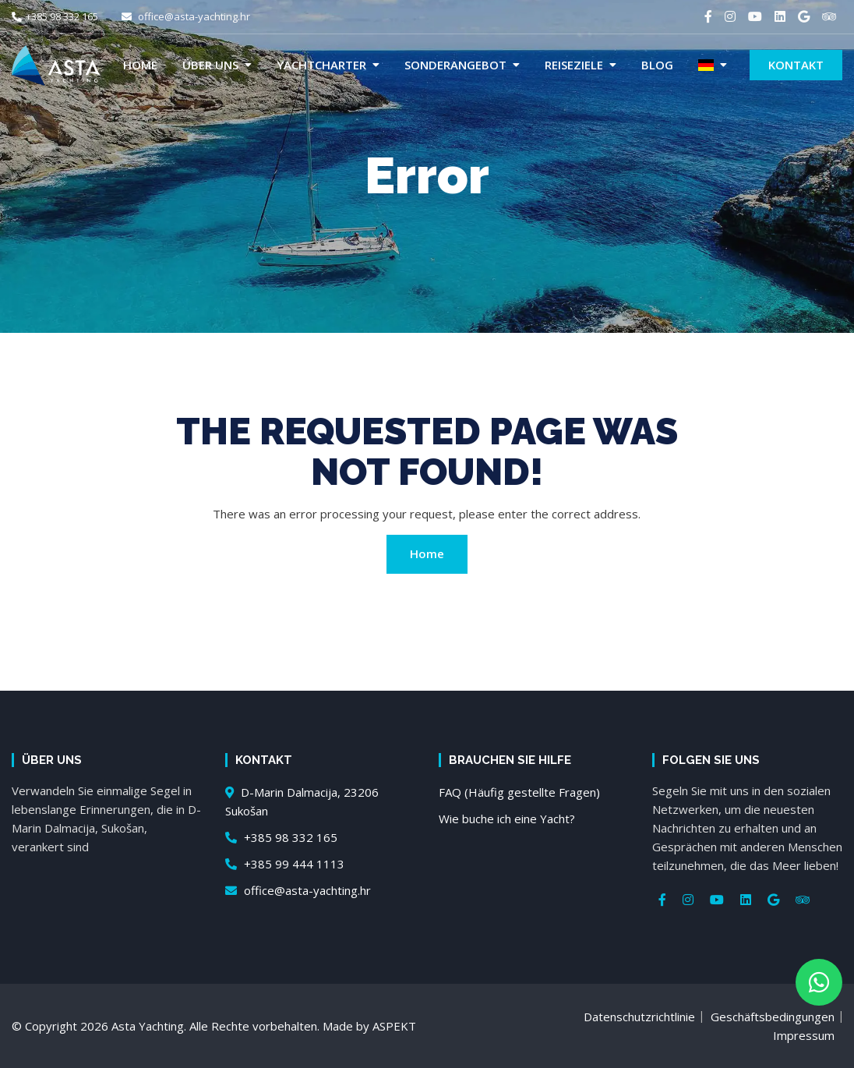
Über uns (210, 64)
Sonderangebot (455, 64)
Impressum (804, 1035)
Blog (657, 64)
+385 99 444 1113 (284, 864)
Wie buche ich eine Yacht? (507, 818)
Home (140, 64)
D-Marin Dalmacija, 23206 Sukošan (302, 801)
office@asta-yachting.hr (186, 16)
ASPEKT (394, 1026)
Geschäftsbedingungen (773, 1016)
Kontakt (796, 64)
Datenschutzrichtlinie (639, 1016)
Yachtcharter (321, 64)
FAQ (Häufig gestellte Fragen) (519, 792)
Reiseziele (574, 64)
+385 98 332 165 (55, 16)
